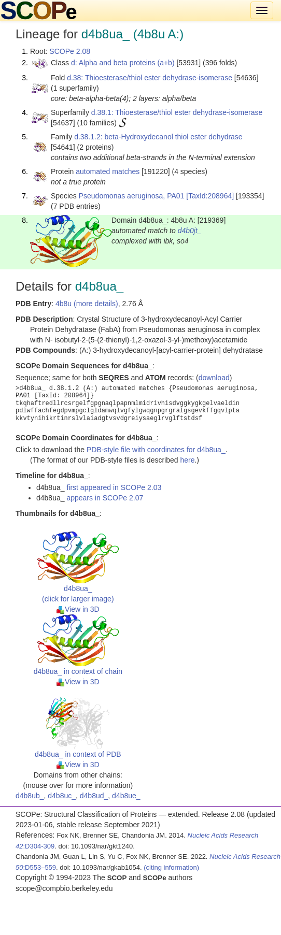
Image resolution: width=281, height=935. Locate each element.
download (214, 377)
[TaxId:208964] (210, 196)
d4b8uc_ (62, 796)
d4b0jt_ (190, 230)
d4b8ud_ (94, 796)
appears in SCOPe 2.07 (104, 498)
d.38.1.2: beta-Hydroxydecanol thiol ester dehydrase (158, 137)
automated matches (107, 171)
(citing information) (171, 867)
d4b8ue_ (126, 796)
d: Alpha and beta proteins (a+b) (123, 63)
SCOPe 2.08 (69, 51)
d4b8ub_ (30, 796)
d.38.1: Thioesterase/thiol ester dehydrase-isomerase (176, 112)
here (187, 460)
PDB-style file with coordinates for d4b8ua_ (156, 449)
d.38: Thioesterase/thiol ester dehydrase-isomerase (149, 78)
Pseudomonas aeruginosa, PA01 (132, 196)
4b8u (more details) (86, 303)
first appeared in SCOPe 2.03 (113, 487)
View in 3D (78, 609)
